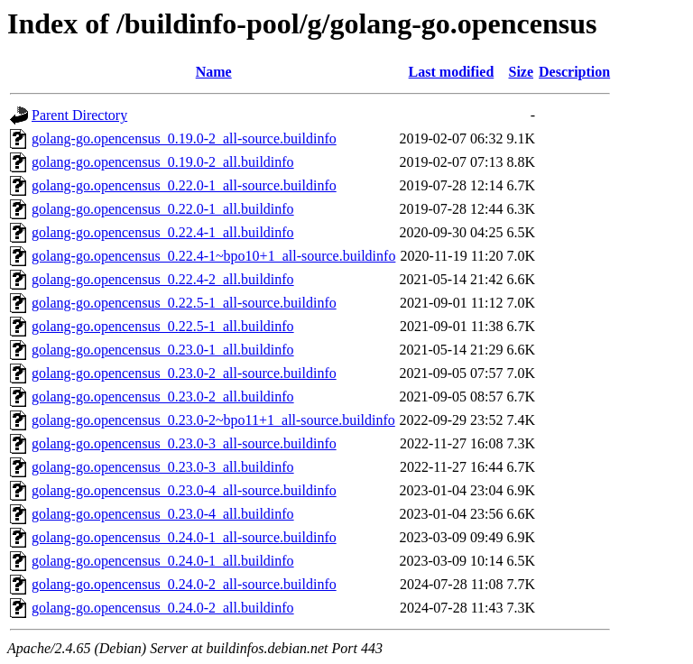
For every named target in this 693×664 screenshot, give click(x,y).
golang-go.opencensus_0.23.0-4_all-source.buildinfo (184, 490)
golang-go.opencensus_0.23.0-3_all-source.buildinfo (184, 443)
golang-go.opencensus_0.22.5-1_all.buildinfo (163, 326)
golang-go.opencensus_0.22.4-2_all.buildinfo (163, 279)
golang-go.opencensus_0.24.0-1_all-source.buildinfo (184, 537)
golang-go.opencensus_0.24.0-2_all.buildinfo (163, 607)
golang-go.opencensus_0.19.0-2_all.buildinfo (163, 162)
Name (214, 71)
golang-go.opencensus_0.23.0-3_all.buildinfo (163, 467)
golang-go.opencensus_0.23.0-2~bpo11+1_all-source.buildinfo (213, 420)
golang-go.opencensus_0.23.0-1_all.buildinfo (163, 349)
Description (574, 71)
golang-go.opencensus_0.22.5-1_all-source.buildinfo (184, 302)
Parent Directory (79, 115)
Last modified (451, 71)
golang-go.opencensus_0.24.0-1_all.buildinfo (163, 560)
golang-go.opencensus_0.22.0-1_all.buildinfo (163, 209)
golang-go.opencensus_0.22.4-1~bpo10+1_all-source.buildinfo (213, 255)
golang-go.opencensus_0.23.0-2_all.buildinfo (163, 396)
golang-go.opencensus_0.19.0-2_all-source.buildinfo (184, 138)
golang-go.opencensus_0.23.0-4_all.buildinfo (163, 513)
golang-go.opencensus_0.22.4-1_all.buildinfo (163, 232)
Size (521, 71)
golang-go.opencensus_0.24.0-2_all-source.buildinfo (184, 584)
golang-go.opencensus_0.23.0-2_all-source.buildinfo (184, 373)
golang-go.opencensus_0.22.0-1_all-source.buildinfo (184, 185)
